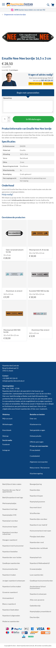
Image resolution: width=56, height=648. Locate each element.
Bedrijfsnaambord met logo (12, 497)
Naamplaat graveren (37, 502)
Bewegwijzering (36, 484)
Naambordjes (35, 490)
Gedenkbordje (35, 606)
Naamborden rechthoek (39, 548)
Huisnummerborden (10, 569)
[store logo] (20, 4)
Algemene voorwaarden (39, 462)
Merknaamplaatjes (9, 503)
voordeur (47, 394)
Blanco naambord (9, 604)
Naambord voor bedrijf (38, 525)
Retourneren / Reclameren (40, 468)
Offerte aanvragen (36, 442)
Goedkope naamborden (11, 563)
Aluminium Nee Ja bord (40, 330)
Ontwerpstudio (35, 436)
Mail (49, 78)
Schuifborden (35, 513)
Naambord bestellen (10, 552)
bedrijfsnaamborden (39, 396)
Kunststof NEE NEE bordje (39, 291)
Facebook (6, 444)
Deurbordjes (34, 617)
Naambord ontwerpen (38, 594)
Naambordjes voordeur (38, 519)
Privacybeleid (35, 450)
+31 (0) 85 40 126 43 (45, 203)
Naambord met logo (9, 509)
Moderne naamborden (10, 621)
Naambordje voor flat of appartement (11, 491)
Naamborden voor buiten (11, 557)
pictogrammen (21, 399)
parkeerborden (8, 399)
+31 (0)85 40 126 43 (9, 378)
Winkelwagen (7, 424)
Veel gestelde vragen (37, 430)
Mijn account (7, 418)
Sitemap (5, 436)
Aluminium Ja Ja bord (14, 291)
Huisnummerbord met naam (40, 531)
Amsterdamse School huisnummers (38, 587)
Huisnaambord (8, 598)
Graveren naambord (10, 592)
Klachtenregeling (36, 473)
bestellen (17, 404)
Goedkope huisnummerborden (41, 581)
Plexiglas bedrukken (37, 536)
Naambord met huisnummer (13, 546)
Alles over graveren (37, 600)
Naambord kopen (36, 496)
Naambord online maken (11, 586)
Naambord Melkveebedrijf (40, 563)
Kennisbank (6, 430)
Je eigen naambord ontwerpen (13, 581)
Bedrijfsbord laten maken (11, 484)
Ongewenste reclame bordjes (15, 14)
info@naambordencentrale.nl (13, 381)
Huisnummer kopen (9, 527)
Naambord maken (9, 575)
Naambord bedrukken (10, 610)
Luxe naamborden (36, 575)
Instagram (6, 450)
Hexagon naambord (9, 540)
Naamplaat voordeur (10, 521)
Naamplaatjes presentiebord (40, 611)
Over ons (33, 418)
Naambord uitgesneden (11, 616)
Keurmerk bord (35, 507)
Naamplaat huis (36, 557)
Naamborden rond (37, 542)
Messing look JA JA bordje (39, 250)
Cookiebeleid (35, 456)
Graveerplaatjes (36, 569)
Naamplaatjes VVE (9, 515)
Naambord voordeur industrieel (10, 533)
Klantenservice (35, 424)
